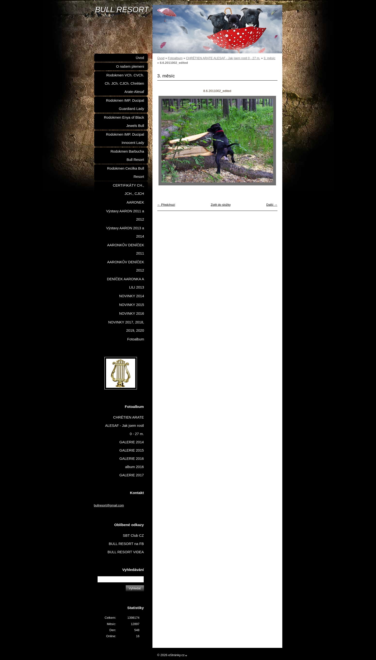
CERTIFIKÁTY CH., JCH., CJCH (128, 189)
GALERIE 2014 (131, 442)
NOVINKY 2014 (131, 296)
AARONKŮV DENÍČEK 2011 (125, 249)
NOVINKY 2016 (131, 313)
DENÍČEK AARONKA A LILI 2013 (125, 283)
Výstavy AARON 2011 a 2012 (125, 215)
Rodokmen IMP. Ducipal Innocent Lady (125, 138)
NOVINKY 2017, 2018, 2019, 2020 (126, 326)
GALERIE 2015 (131, 450)
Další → (271, 204)
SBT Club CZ (133, 535)
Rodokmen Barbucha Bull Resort (127, 155)
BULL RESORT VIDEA (126, 552)
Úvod (161, 58)
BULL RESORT (122, 9)
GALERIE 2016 (131, 459)
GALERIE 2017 (131, 475)
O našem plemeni (130, 66)
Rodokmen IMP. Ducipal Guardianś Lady (125, 105)
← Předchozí (166, 204)
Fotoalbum (175, 58)
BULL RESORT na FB (126, 544)
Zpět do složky (221, 204)
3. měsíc (269, 58)
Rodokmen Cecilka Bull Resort (125, 172)
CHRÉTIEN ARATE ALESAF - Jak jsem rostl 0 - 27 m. (223, 58)
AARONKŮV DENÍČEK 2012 (125, 266)
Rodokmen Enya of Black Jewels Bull (124, 122)
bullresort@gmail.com (109, 505)
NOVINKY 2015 (131, 305)
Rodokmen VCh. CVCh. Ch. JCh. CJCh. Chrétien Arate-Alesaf (124, 83)
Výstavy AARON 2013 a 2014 (125, 232)
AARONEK (135, 202)
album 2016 (134, 467)
